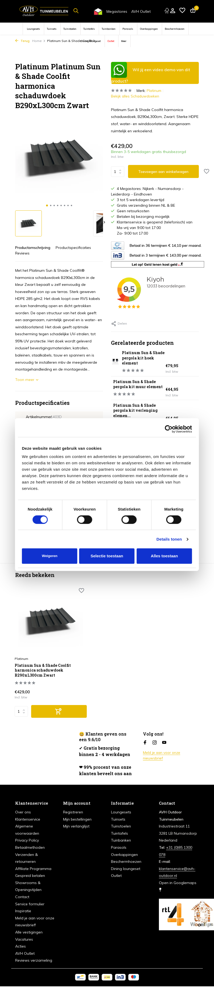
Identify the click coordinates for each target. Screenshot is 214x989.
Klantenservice (27, 819)
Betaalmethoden (30, 847)
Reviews (22, 253)
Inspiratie (23, 911)
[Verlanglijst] (182, 10)
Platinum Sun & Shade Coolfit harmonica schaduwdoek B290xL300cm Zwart (40, 667)
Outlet (111, 41)
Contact (22, 896)
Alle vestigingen (29, 932)
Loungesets (33, 28)
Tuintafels (89, 28)
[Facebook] (145, 743)
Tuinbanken (109, 28)
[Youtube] (164, 743)
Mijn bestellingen (77, 819)
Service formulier (29, 904)
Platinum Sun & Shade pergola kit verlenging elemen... (139, 415)
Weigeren (49, 556)
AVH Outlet (141, 11)
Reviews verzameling (33, 960)
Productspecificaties (73, 247)
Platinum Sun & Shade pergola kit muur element (138, 387)
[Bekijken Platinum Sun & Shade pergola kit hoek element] (115, 362)
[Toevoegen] (51, 711)
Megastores (116, 11)
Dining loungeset (91, 41)
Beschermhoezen (174, 28)
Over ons (23, 812)
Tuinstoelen (69, 28)
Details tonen (169, 539)
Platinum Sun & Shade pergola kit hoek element (141, 358)
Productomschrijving (32, 247)
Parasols (127, 28)
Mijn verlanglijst (76, 826)
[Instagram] (155, 743)
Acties (20, 946)
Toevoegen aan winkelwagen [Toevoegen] (164, 171)
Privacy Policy (27, 840)
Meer (123, 41)
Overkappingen (149, 28)
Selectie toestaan (106, 556)
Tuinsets (51, 28)
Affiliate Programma (33, 868)
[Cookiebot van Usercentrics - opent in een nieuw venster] (169, 429)
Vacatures (24, 939)
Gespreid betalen (30, 875)
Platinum (155, 90)
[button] (47, 205)
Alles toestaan (164, 556)
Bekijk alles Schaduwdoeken (135, 96)
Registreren (73, 812)
